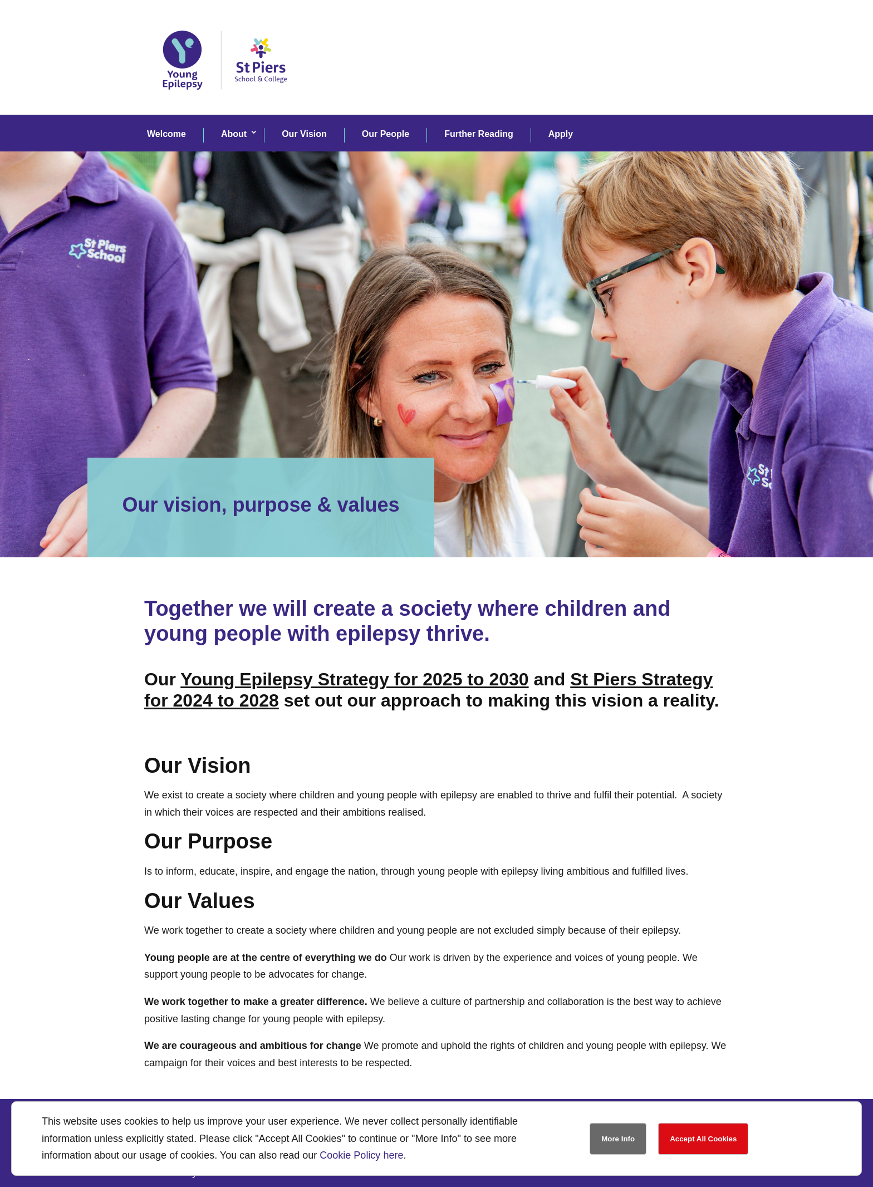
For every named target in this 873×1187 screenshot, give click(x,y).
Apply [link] (560, 134)
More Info (618, 1139)
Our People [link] (385, 134)
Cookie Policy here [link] (361, 1155)
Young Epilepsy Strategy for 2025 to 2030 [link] (354, 679)
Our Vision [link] (304, 134)
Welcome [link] (166, 134)
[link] (225, 105)
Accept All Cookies (703, 1139)
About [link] (234, 134)
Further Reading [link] (478, 134)
